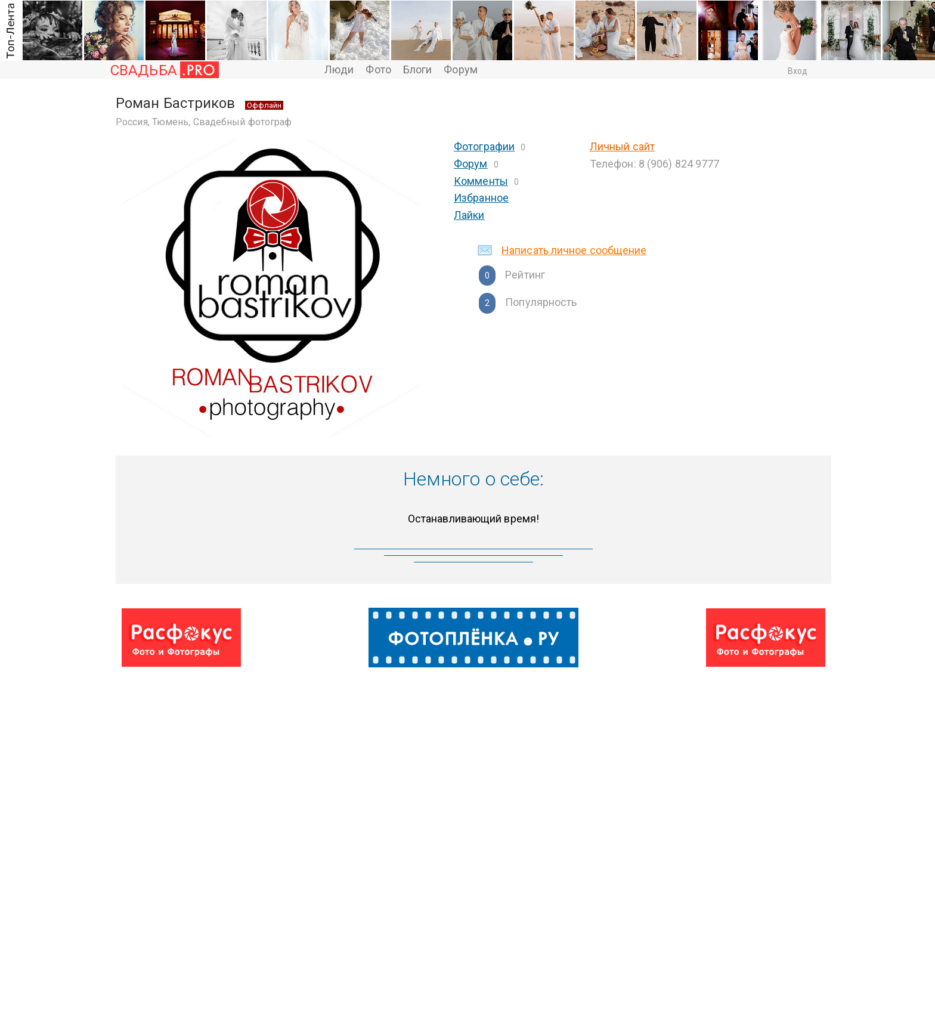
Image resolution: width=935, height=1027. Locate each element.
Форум (461, 69)
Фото (378, 69)
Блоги (417, 69)
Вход (797, 71)
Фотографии (484, 146)
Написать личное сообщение (574, 250)
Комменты (481, 181)
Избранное (481, 197)
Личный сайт (622, 146)
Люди (339, 69)
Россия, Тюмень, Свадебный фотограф (204, 122)
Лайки (469, 215)
